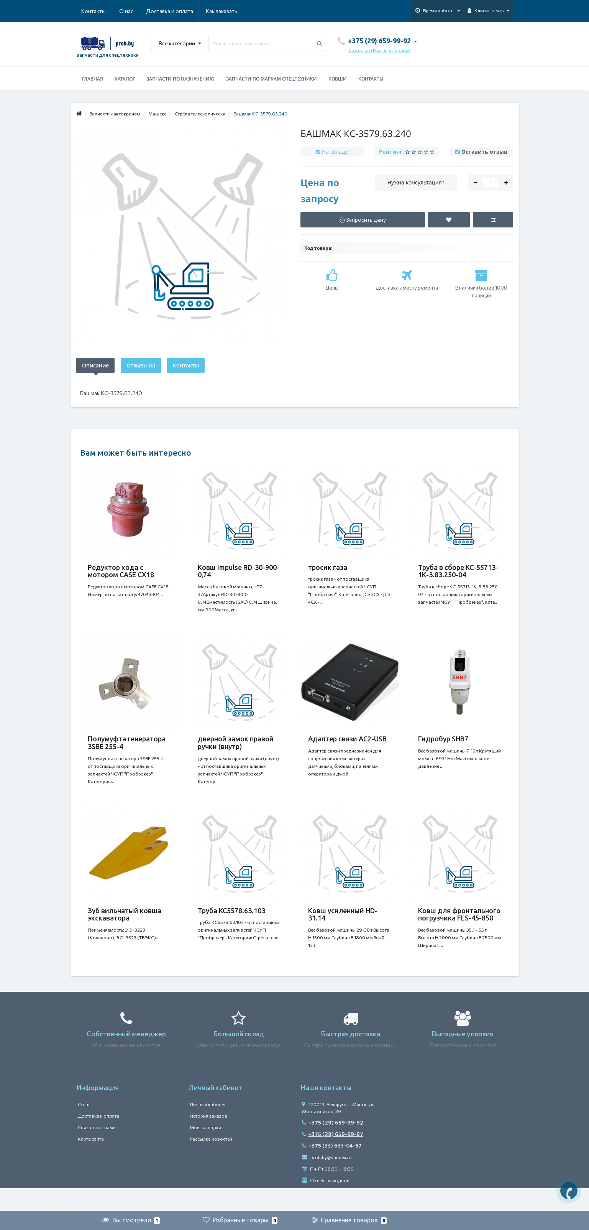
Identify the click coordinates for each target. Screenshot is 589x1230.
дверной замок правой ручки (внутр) (236, 750)
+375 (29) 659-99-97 (332, 1157)
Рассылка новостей (211, 1161)
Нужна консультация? (415, 182)
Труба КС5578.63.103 (231, 926)
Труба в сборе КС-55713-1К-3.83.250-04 (458, 571)
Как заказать (185, 11)
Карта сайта (91, 1161)
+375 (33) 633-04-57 (332, 1168)
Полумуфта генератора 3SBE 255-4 (127, 750)
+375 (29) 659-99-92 (332, 1145)
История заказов (208, 1138)
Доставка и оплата (132, 11)
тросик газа (327, 567)
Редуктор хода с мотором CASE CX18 (121, 571)
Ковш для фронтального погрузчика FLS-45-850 (459, 929)
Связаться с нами (97, 1150)
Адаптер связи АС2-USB (347, 746)
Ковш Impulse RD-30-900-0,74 (238, 571)
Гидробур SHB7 (443, 746)
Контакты (226, 11)
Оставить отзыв (484, 151)
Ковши (337, 79)
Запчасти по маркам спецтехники (271, 79)
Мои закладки (205, 1150)
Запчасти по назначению (180, 79)
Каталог (125, 79)
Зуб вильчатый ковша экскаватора (124, 929)
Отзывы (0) (140, 365)
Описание (95, 365)
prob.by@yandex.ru (327, 1180)
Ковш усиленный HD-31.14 (342, 929)
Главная (92, 79)
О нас (88, 11)
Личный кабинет (208, 1127)
